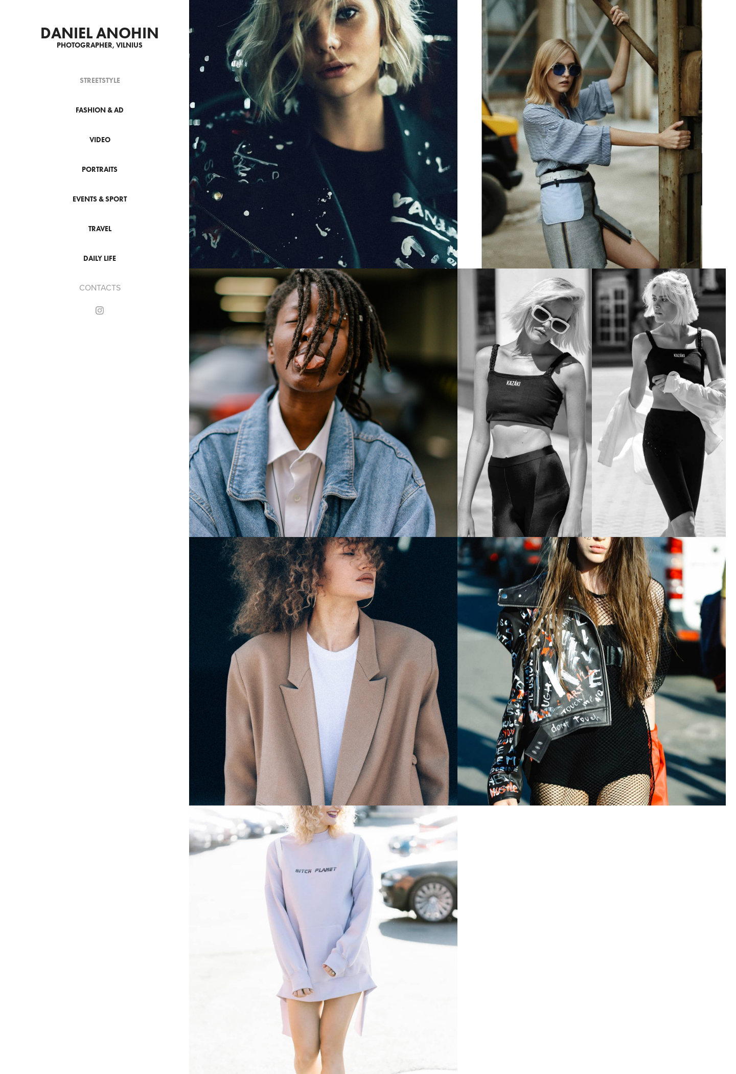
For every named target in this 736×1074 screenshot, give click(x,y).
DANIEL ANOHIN (99, 33)
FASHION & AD (100, 110)
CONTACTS (100, 287)
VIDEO (99, 140)
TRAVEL (99, 229)
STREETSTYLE (100, 80)
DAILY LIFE (99, 258)
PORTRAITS (100, 169)
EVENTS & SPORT (100, 199)
